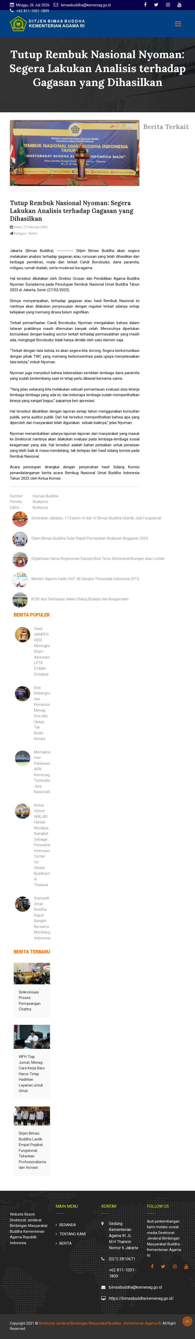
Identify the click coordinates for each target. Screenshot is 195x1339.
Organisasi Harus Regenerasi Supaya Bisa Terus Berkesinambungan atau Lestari (98, 558)
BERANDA (67, 1225)
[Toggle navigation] (178, 24)
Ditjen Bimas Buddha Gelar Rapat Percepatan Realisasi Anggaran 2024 (89, 538)
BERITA (65, 1243)
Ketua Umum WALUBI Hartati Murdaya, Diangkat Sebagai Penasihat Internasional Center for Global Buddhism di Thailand (45, 845)
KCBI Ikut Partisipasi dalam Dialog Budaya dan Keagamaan (79, 599)
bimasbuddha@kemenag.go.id (85, 5)
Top (187, 1321)
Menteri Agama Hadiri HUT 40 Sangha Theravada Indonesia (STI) (85, 579)
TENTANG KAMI (72, 1234)
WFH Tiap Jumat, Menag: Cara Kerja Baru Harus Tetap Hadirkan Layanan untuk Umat (32, 1073)
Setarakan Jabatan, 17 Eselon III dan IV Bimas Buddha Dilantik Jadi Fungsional (96, 518)
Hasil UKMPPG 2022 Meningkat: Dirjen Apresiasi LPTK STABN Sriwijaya (43, 651)
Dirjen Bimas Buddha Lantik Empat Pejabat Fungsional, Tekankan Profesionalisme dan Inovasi (32, 1150)
